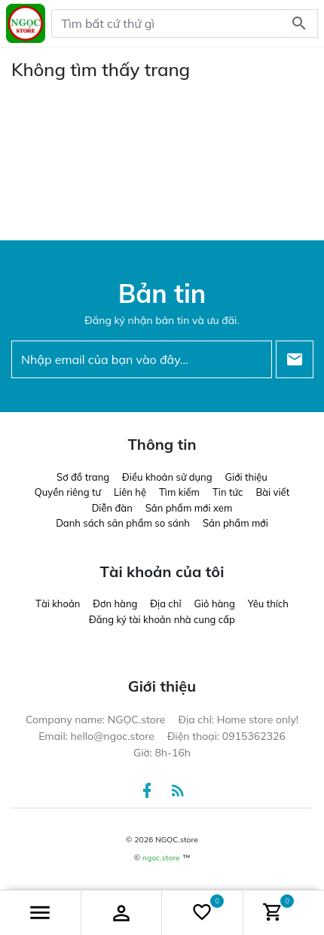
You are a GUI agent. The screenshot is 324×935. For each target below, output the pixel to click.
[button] (40, 913)
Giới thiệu (246, 477)
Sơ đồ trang (83, 477)
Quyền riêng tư (68, 492)
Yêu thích (268, 603)
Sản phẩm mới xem (189, 508)
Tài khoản (57, 603)
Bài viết (272, 492)
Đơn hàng (115, 603)
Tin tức (227, 492)
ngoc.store (161, 858)
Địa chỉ (165, 603)
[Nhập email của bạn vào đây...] (141, 359)
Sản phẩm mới (235, 523)
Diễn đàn (112, 508)
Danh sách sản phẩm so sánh (123, 523)
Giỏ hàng (214, 603)
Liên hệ (130, 492)
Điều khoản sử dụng (167, 477)
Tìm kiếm (179, 492)
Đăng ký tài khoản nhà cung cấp (162, 619)
